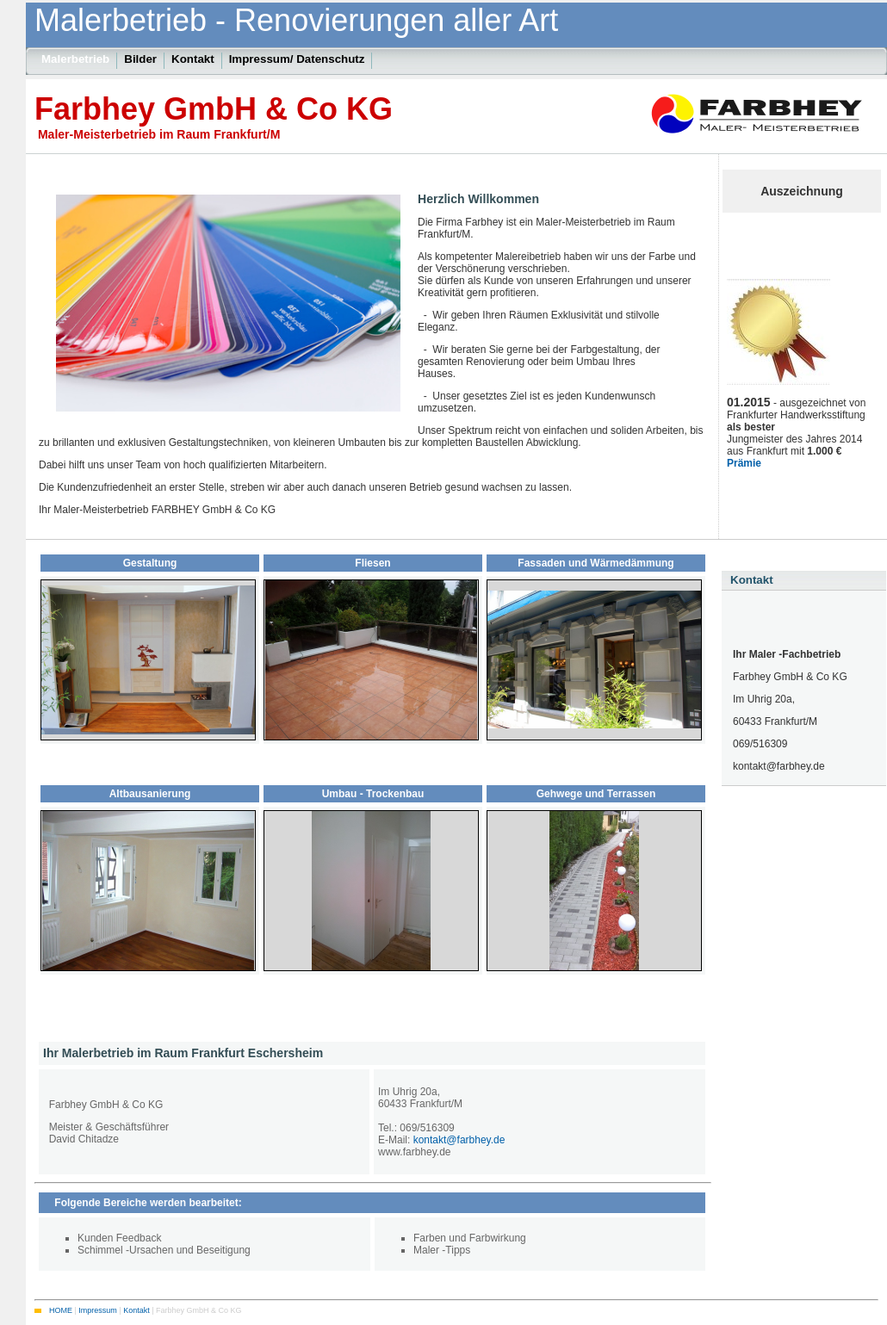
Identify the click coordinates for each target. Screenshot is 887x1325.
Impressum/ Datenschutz (297, 59)
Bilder (140, 59)
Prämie (744, 463)
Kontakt (751, 579)
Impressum (97, 1309)
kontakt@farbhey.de (459, 1140)
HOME (60, 1309)
